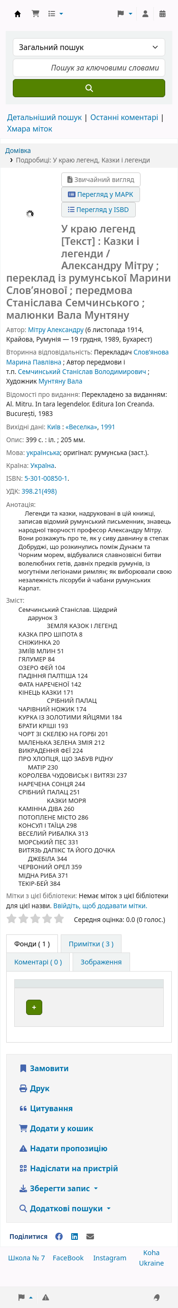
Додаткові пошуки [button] (62, 1219)
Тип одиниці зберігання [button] (60, 988)
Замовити (44, 1079)
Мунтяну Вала (60, 380)
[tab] (91, 943)
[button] (36, 14)
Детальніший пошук (44, 117)
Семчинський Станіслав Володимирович (82, 371)
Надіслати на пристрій (68, 1179)
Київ (53, 426)
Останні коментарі (124, 117)
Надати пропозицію (63, 1159)
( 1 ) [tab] (32, 943)
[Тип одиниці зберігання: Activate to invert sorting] (68, 988)
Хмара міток (29, 128)
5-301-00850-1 (45, 478)
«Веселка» (81, 426)
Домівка (18, 150)
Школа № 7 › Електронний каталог (17, 13)
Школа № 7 (26, 1268)
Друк (34, 1099)
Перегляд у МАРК (100, 194)
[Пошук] (89, 88)
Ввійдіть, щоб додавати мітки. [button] (100, 905)
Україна (42, 465)
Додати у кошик (56, 1139)
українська (43, 452)
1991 (108, 426)
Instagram (109, 1268)
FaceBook (68, 1268)
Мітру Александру (56, 329)
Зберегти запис (55, 1199)
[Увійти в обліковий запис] (145, 14)
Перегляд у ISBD (98, 209)
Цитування (46, 1119)
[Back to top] (149, 1278)
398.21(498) (38, 491)
